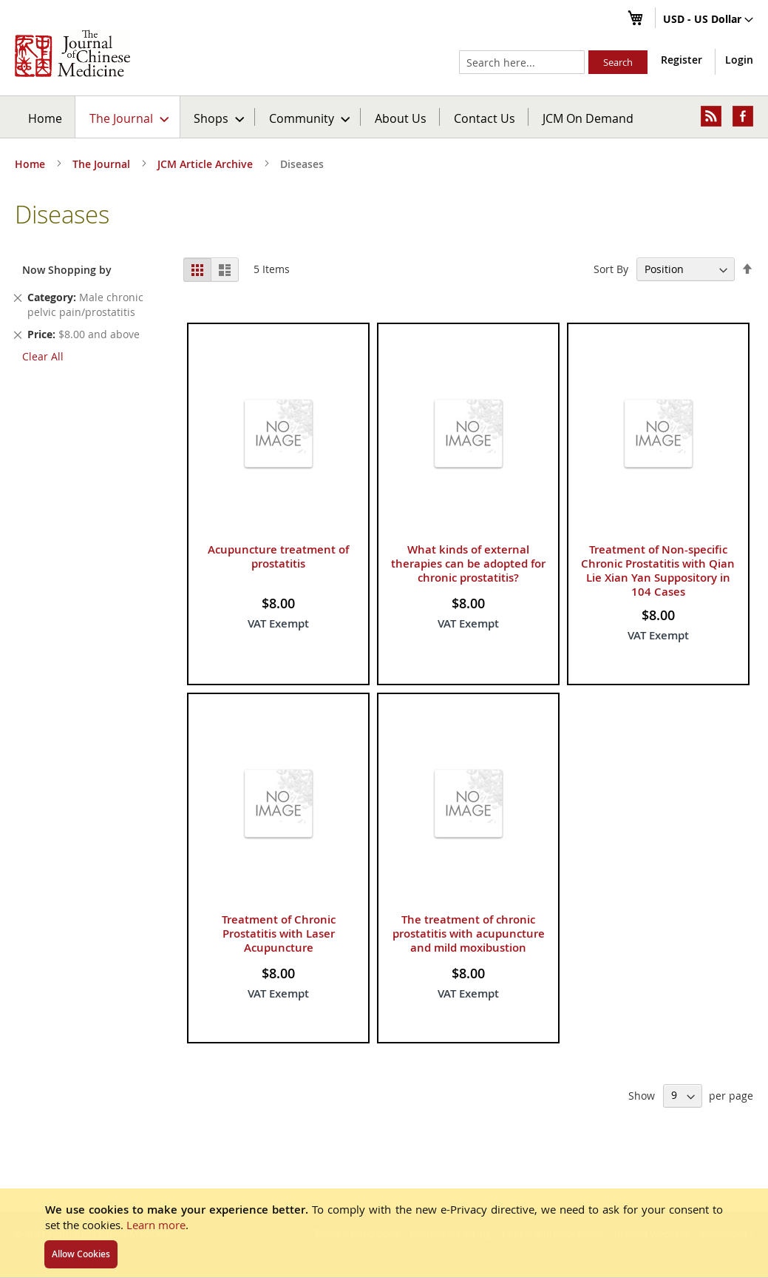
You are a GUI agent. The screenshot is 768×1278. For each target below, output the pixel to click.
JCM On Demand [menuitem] (588, 118)
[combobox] (522, 62)
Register (681, 60)
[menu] (384, 117)
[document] (384, 1232)
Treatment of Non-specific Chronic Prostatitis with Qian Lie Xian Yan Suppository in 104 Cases (658, 570)
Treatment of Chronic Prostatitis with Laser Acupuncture (279, 933)
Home (45, 118)
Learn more (156, 1224)
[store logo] (72, 53)
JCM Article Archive (206, 164)
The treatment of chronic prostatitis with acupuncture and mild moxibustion (469, 933)
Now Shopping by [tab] (67, 270)
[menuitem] (128, 117)
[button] (708, 20)
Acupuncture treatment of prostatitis (278, 556)
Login (739, 60)
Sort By (611, 269)
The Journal (102, 164)
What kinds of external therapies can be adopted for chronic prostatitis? (468, 563)
